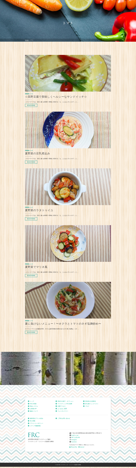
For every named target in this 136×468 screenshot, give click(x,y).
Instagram (74, 439)
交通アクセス (62, 406)
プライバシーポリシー (36, 423)
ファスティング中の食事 (65, 403)
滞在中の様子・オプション (65, 401)
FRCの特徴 (33, 403)
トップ (32, 401)
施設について (34, 411)
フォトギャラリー (63, 411)
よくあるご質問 (62, 408)
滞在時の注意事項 (90, 401)
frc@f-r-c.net (74, 435)
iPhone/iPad (73, 447)
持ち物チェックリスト (91, 403)
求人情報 (32, 421)
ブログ (87, 406)
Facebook (73, 442)
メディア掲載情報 (35, 426)
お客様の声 (33, 408)
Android (81, 447)
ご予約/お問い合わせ (64, 418)
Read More (31, 105)
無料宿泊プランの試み (36, 418)
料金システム (34, 406)
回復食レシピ (29, 93)
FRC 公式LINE (75, 437)
